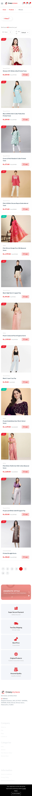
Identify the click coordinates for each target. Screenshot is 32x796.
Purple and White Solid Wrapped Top (14, 510)
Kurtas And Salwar (7, 550)
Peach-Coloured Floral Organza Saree (14, 335)
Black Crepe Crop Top (9, 378)
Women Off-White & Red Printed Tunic (15, 71)
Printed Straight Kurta (9, 553)
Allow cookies (16, 793)
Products (11, 9)
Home (4, 9)
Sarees (4, 245)
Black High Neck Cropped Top (12, 293)
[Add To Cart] (25, 74)
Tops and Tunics (6, 68)
